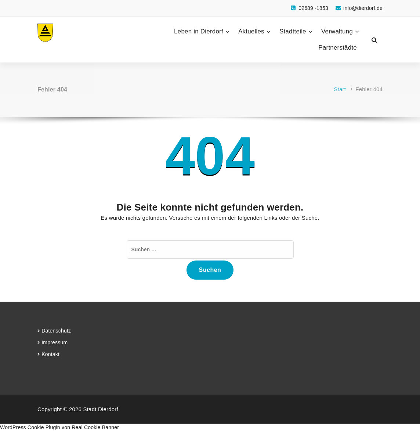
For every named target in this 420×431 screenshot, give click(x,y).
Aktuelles (251, 31)
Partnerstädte (337, 47)
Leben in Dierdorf (198, 31)
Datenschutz (56, 331)
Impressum (54, 342)
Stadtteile (292, 31)
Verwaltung (337, 31)
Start (340, 89)
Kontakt (50, 354)
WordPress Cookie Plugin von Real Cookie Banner (59, 427)
